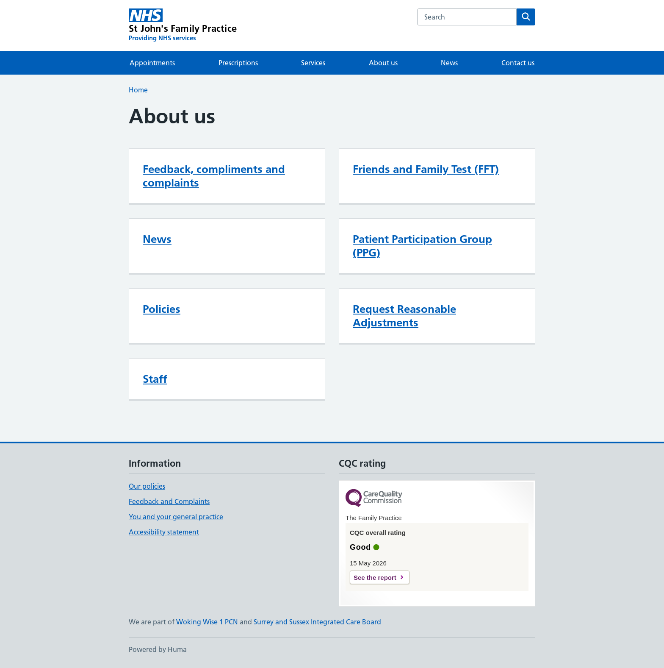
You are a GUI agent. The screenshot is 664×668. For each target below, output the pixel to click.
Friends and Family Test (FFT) (426, 169)
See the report (375, 577)
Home (138, 90)
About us (383, 62)
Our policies (147, 486)
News (449, 62)
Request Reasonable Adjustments (404, 315)
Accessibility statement (164, 532)
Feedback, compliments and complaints (214, 175)
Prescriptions (238, 62)
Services (313, 62)
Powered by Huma (158, 649)
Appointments (152, 62)
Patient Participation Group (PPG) (422, 245)
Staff (155, 379)
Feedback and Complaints (169, 501)
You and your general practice (176, 516)
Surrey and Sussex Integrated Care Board (317, 622)
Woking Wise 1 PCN (207, 622)
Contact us (517, 62)
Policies (161, 309)
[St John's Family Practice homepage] (183, 25)
